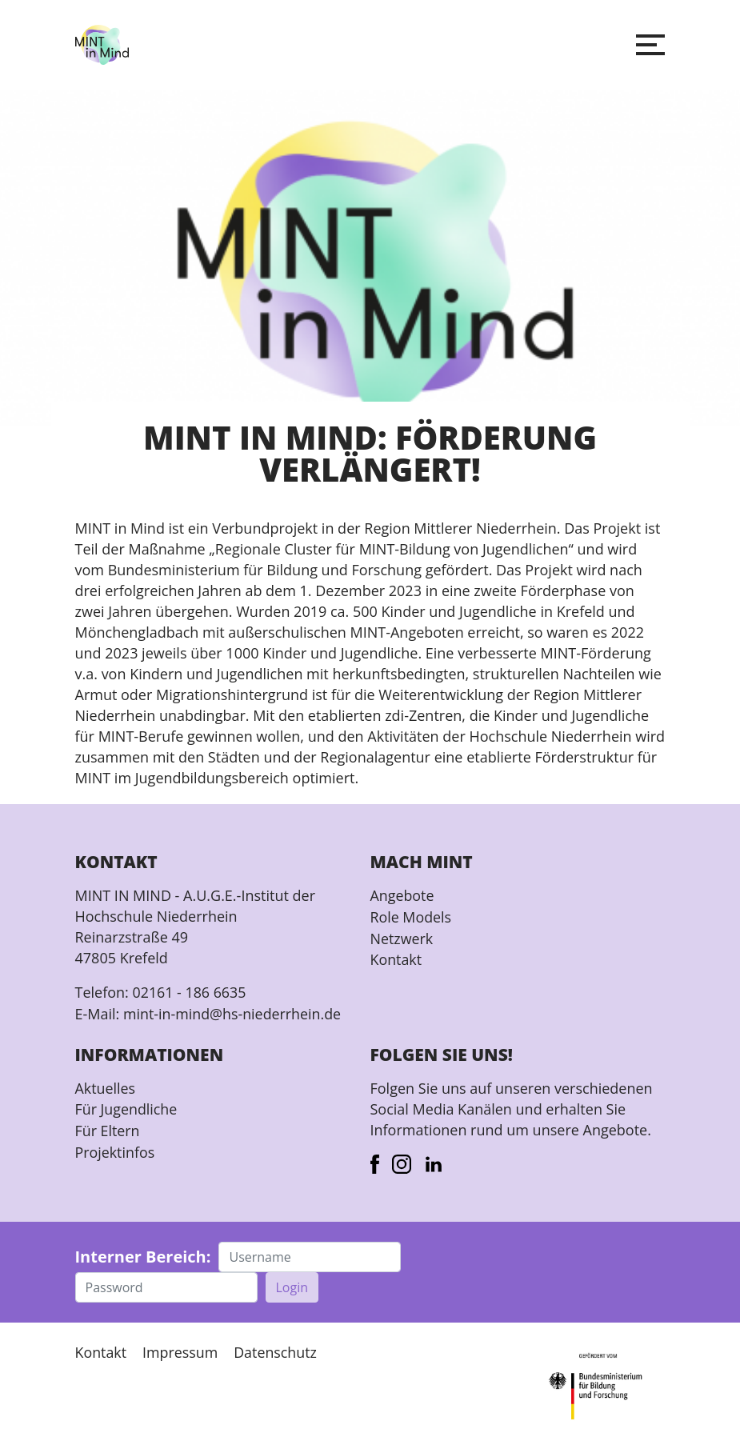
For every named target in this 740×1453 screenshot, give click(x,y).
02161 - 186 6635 (190, 992)
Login (292, 1286)
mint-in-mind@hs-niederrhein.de (233, 1013)
